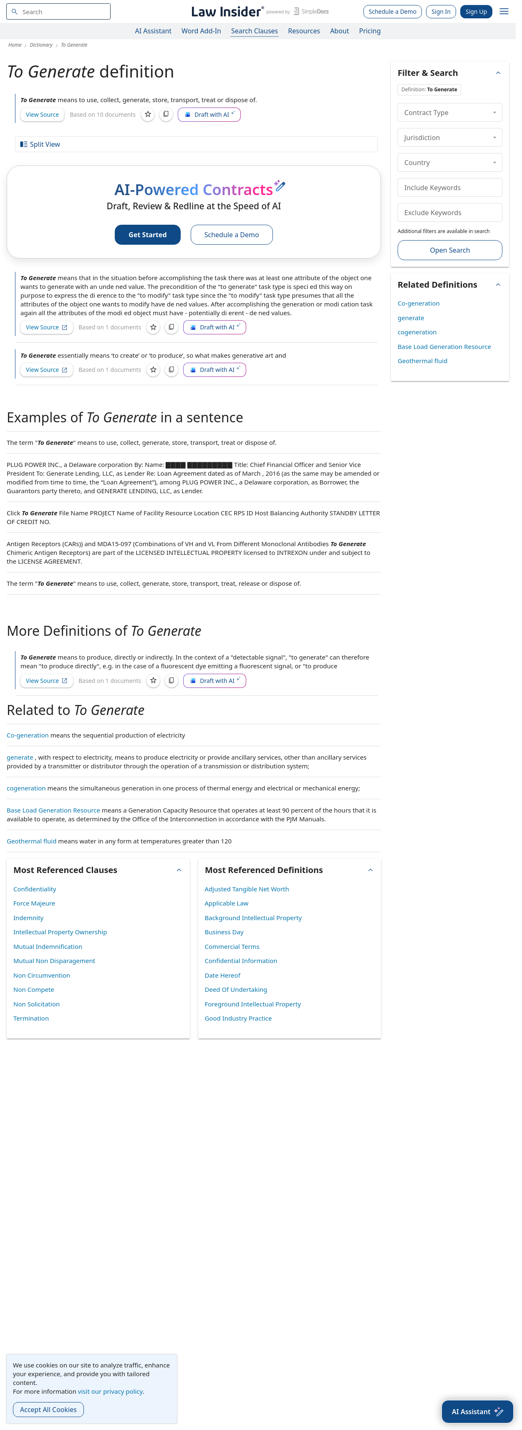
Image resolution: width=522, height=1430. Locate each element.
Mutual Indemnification (47, 946)
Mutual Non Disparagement (54, 960)
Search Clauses (254, 30)
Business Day (224, 932)
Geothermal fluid (31, 841)
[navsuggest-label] (58, 11)
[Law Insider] (259, 11)
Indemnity (28, 917)
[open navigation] (504, 11)
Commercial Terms (232, 946)
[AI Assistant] (477, 1411)
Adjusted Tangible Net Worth (247, 889)
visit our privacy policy (110, 1391)
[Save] (147, 114)
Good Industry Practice (238, 1018)
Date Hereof (222, 975)
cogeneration (26, 788)
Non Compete (33, 989)
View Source (42, 114)
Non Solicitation (36, 1004)
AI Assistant (153, 30)
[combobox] (58, 11)
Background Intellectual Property (253, 917)
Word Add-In (201, 30)
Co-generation (28, 735)
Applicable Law (227, 903)
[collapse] (495, 112)
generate (20, 757)
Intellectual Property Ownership (60, 932)
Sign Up (476, 11)
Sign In (441, 11)
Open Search (450, 250)
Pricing (370, 30)
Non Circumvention (41, 975)
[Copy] (166, 114)
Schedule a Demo (393, 11)
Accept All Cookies (48, 1409)
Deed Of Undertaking (236, 989)
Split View (39, 144)
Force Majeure (34, 903)
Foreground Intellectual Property (253, 1004)
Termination (31, 1018)
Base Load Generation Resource (53, 810)
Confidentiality (34, 889)
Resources (304, 30)
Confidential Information (241, 960)
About (339, 30)
